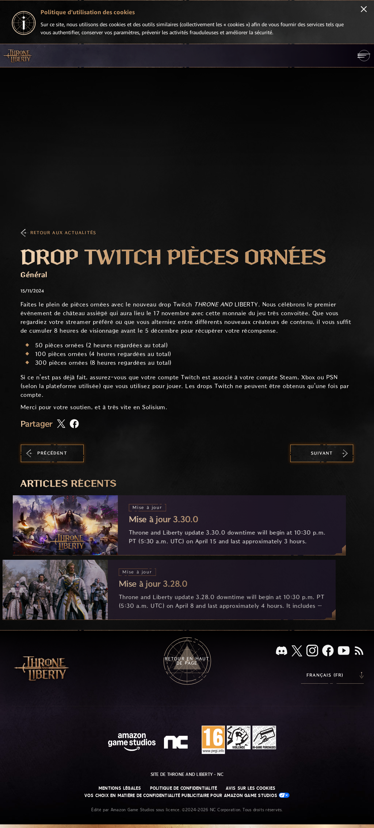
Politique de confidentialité (183, 788)
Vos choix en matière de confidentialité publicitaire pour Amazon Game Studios (187, 795)
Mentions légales (120, 788)
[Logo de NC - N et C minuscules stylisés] (177, 743)
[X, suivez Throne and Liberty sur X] (296, 651)
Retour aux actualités (63, 232)
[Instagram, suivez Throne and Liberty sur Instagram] (312, 651)
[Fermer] (364, 9)
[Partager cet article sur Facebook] (74, 424)
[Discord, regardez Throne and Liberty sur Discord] (281, 651)
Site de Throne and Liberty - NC (187, 774)
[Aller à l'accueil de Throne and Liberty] (18, 55)
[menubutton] (364, 55)
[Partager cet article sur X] (61, 424)
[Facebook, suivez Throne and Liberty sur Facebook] (328, 651)
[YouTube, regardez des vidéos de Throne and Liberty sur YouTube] (344, 651)
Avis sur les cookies (250, 788)
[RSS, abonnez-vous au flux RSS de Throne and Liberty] (359, 651)
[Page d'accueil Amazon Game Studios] (132, 743)
